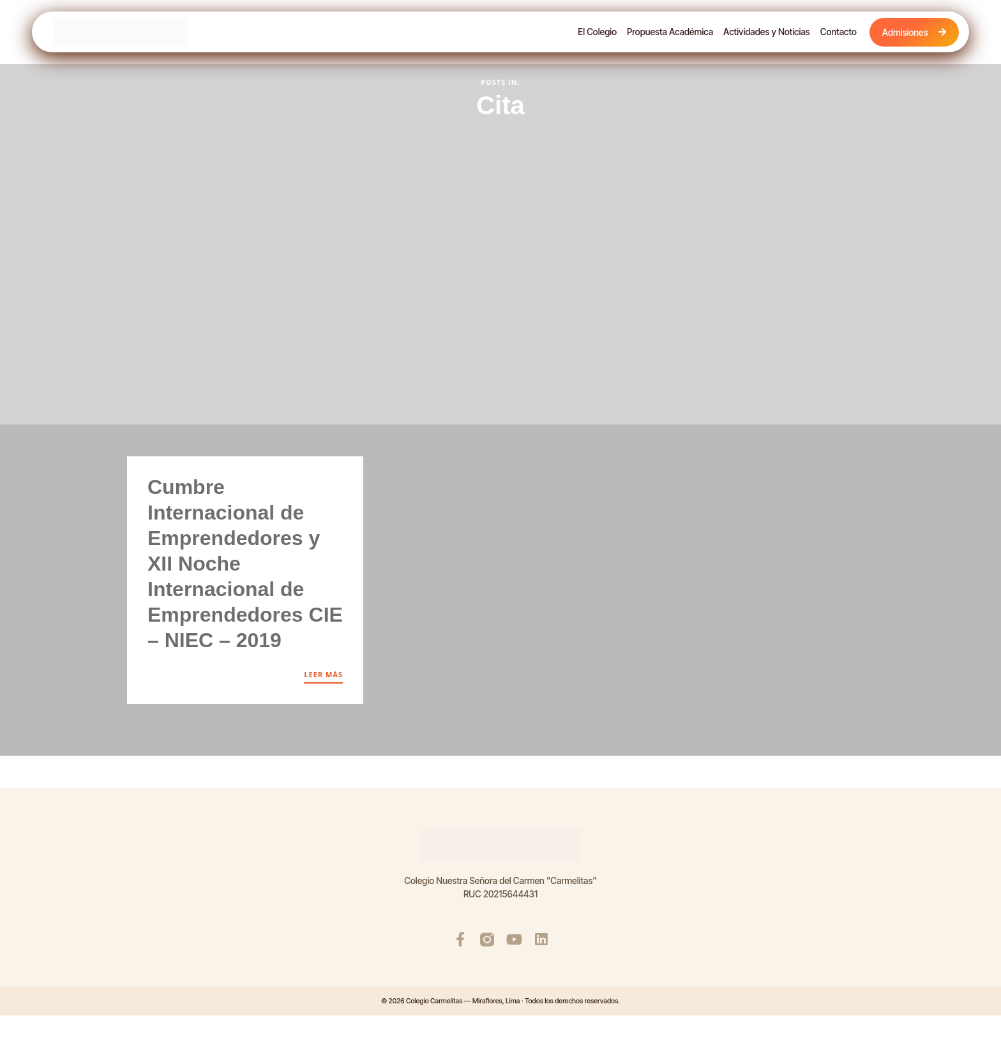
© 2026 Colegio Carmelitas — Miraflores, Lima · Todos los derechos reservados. (500, 1001)
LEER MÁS (323, 674)
